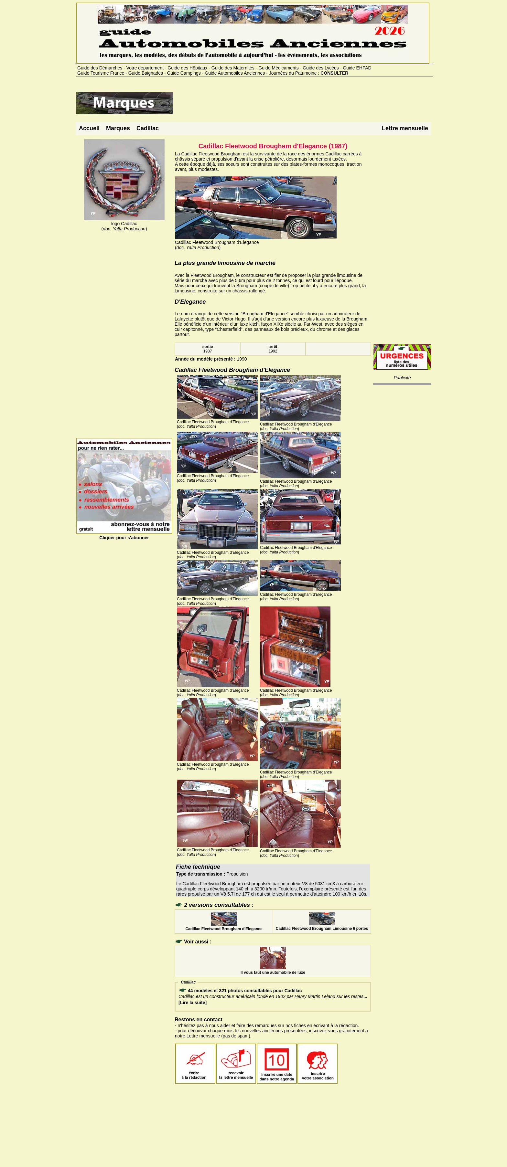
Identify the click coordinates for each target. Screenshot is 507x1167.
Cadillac (147, 128)
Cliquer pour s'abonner (124, 535)
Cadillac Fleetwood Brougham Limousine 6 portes (322, 926)
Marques (118, 128)
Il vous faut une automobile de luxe (273, 970)
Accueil (89, 128)
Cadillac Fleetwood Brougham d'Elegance (223, 926)
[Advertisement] (291, 105)
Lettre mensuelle (405, 128)
